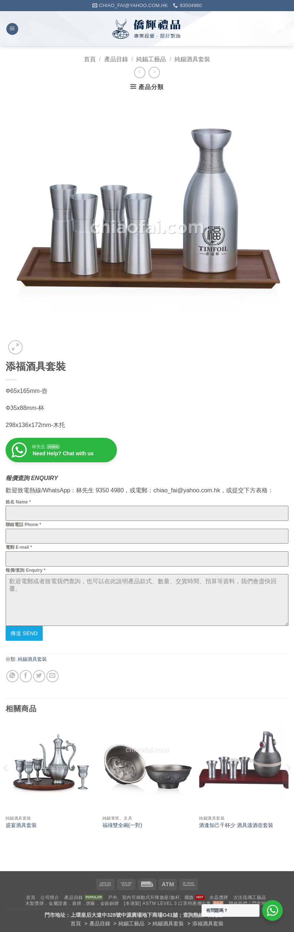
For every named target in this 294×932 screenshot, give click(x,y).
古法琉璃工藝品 (249, 896)
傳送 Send (24, 633)
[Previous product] (154, 72)
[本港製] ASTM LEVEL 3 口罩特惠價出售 (167, 902)
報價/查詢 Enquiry (25, 570)
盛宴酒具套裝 (21, 824)
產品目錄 (116, 59)
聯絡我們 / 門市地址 (250, 902)
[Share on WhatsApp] (12, 674)
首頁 (90, 59)
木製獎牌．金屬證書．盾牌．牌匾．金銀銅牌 (72, 902)
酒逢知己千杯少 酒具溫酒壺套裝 (236, 824)
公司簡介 (49, 896)
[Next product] (140, 72)
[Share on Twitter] (39, 674)
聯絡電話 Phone (23, 524)
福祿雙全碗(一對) (122, 824)
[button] (12, 29)
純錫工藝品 (151, 59)
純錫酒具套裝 (192, 59)
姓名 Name (18, 502)
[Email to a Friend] (52, 674)
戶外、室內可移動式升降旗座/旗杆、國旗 (151, 896)
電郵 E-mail (19, 547)
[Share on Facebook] (26, 674)
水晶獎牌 (218, 896)
